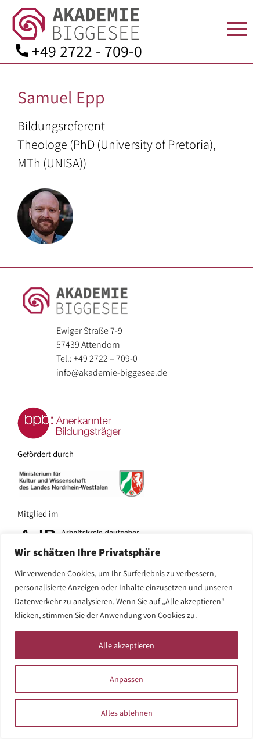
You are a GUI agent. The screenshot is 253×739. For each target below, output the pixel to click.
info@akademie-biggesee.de (111, 372)
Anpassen (126, 679)
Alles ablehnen (127, 713)
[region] (126, 636)
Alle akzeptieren (126, 645)
